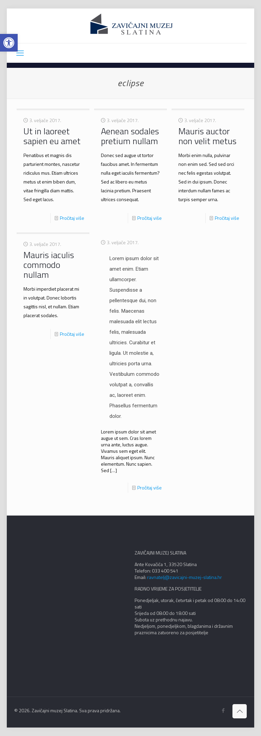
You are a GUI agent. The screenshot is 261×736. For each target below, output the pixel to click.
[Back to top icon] (239, 711)
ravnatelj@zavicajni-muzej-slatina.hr (184, 577)
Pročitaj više (72, 217)
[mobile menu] (20, 53)
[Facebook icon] (223, 710)
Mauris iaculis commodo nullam (48, 264)
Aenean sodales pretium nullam (130, 136)
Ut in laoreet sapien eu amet (52, 136)
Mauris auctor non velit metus (207, 136)
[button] (9, 43)
